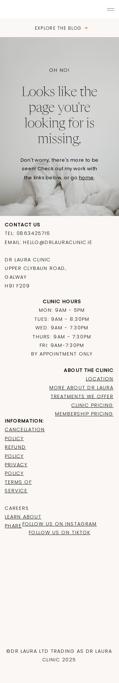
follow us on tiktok (59, 532)
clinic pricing (92, 405)
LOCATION (100, 378)
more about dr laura (81, 387)
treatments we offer (82, 396)
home (86, 177)
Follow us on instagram (59, 523)
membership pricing (84, 413)
